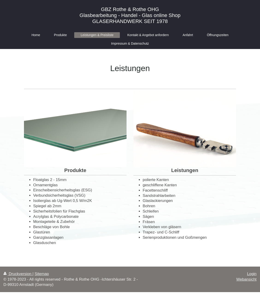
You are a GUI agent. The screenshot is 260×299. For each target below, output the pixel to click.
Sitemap (42, 274)
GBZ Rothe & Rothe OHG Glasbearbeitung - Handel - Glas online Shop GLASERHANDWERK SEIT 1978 (130, 15)
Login (252, 274)
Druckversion (17, 274)
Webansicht (246, 279)
